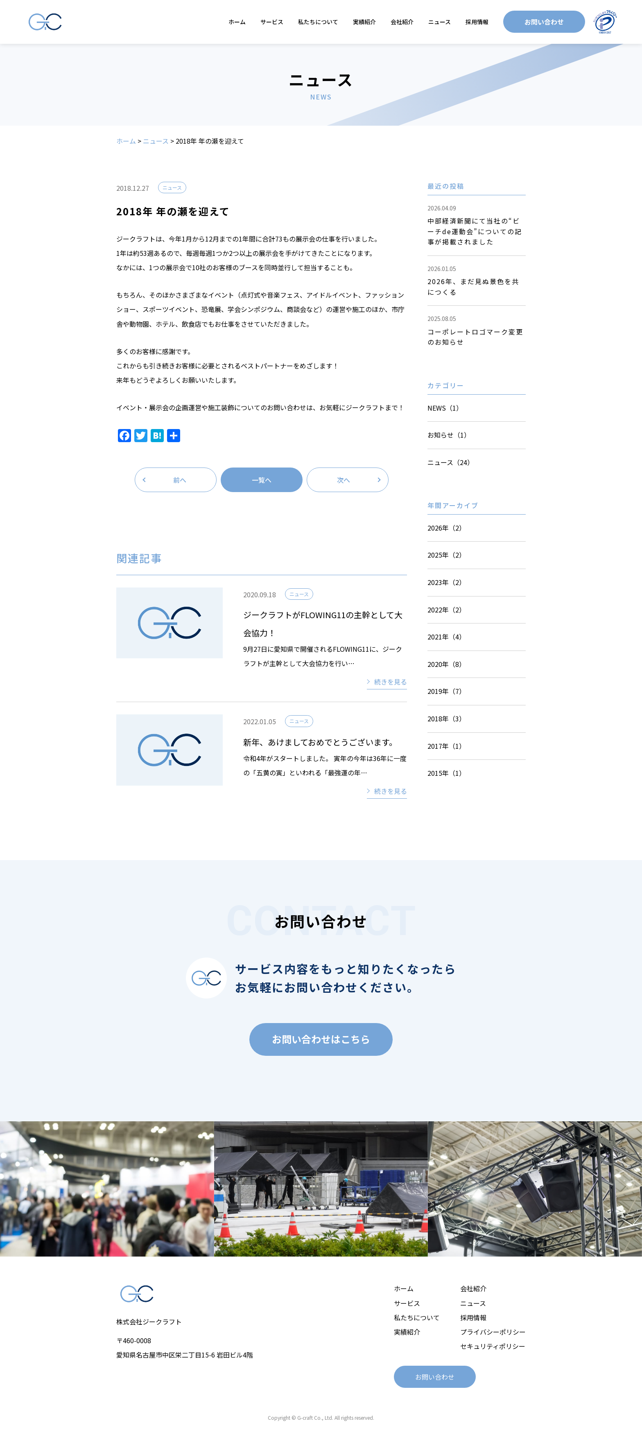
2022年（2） (446, 609)
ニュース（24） (450, 462)
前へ (179, 480)
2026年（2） (446, 528)
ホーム (237, 22)
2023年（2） (446, 582)
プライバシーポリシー (493, 1332)
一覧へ (261, 480)
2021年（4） (446, 637)
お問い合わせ (544, 22)
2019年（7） (446, 691)
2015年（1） (446, 773)
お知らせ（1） (448, 435)
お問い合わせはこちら (321, 1039)
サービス (271, 22)
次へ (343, 480)
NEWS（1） (445, 408)
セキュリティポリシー (492, 1346)
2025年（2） (446, 555)
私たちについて (318, 22)
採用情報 (477, 22)
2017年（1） (446, 746)
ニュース (439, 22)
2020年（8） (446, 664)
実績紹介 (364, 22)
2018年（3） (446, 718)
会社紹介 (402, 22)
